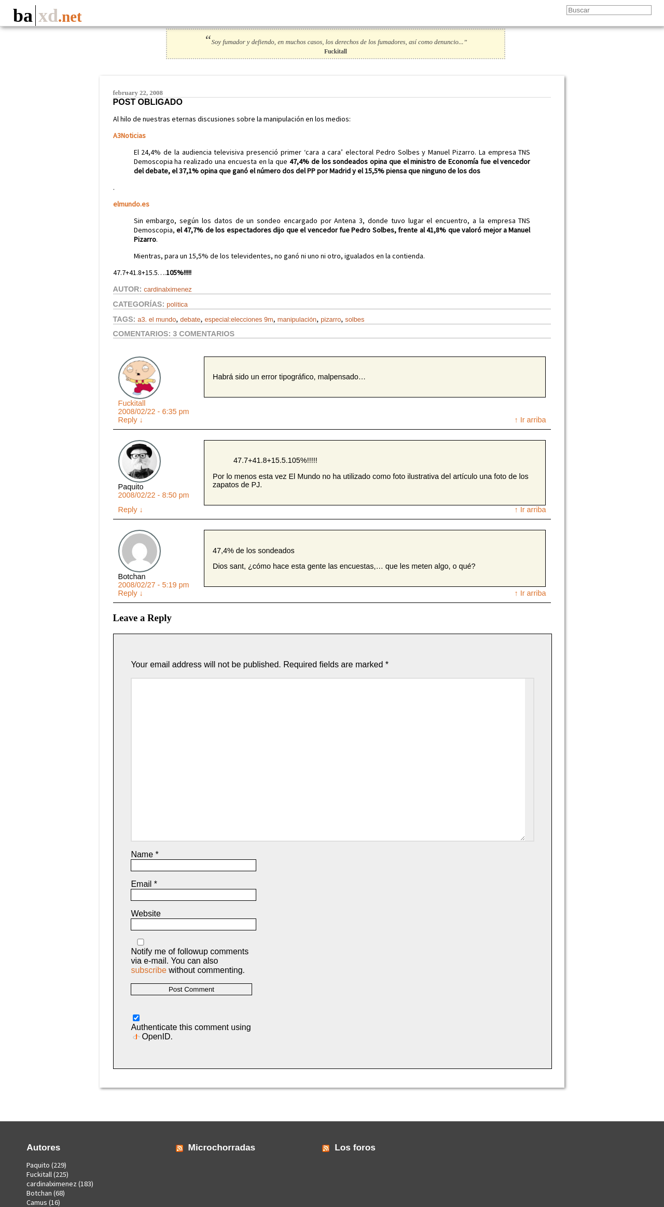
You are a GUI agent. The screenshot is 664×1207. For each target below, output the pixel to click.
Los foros (355, 1147)
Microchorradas (222, 1147)
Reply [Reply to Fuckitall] (130, 420)
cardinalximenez (167, 289)
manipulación (297, 319)
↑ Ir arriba (530, 420)
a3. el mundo (156, 319)
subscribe (148, 970)
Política (177, 304)
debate (190, 319)
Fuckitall (132, 403)
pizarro (331, 319)
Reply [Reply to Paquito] (130, 509)
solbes (354, 319)
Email (144, 884)
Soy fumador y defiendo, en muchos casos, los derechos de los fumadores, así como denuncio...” (335, 42)
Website (146, 913)
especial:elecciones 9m (238, 319)
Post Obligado (148, 102)
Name (144, 854)
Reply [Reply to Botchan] (130, 593)
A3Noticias (129, 135)
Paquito (38, 1165)
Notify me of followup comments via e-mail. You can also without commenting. (189, 957)
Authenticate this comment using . (191, 1027)
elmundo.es (131, 204)
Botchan (39, 1193)
